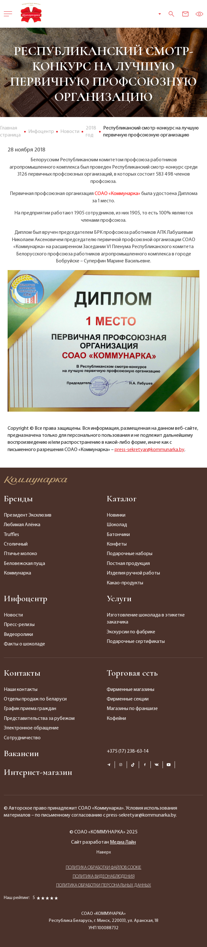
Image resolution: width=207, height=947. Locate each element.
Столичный (16, 544)
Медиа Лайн (123, 842)
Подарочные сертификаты (136, 641)
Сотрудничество (22, 738)
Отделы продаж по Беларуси (35, 699)
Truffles (11, 534)
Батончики (118, 534)
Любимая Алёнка (22, 524)
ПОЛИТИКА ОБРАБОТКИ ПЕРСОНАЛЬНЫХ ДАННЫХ (103, 885)
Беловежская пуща (24, 563)
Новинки (116, 515)
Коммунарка (17, 573)
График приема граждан (30, 708)
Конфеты (117, 544)
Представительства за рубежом (39, 718)
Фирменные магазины (130, 689)
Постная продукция (128, 563)
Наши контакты (20, 689)
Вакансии (21, 753)
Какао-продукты (125, 583)
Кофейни (116, 718)
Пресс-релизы (19, 624)
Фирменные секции (128, 699)
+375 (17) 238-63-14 (128, 751)
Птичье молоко (20, 553)
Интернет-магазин (38, 772)
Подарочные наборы (129, 553)
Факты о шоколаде (24, 644)
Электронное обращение (31, 728)
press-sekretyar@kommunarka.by (149, 449)
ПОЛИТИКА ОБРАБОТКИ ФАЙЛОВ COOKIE (103, 867)
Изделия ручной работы (133, 573)
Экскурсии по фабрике (131, 632)
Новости (13, 615)
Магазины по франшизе (132, 708)
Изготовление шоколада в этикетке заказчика (146, 619)
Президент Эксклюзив (27, 515)
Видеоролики (18, 634)
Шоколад (117, 524)
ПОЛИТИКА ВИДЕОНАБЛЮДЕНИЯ (104, 876)
